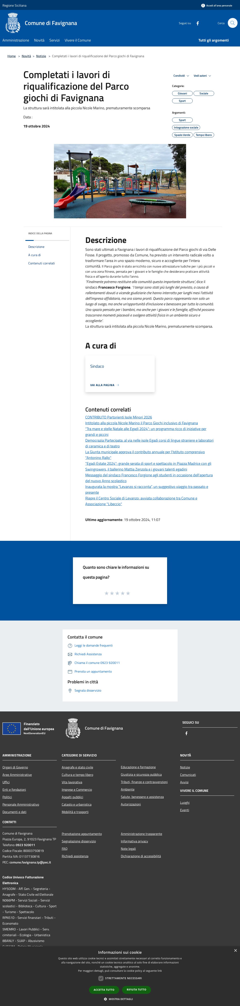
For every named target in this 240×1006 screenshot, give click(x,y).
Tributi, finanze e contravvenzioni (144, 781)
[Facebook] (196, 23)
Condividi (181, 75)
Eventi (184, 809)
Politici (7, 796)
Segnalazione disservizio (79, 841)
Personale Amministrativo (20, 804)
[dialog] (120, 976)
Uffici (6, 782)
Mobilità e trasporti (75, 811)
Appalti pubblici (72, 796)
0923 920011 (25, 844)
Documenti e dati (14, 811)
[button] (120, 999)
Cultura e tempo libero (77, 774)
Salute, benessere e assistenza (142, 796)
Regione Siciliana (14, 5)
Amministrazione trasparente (141, 833)
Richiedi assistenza (75, 856)
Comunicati (188, 774)
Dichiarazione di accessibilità (141, 856)
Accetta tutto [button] (104, 990)
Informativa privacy (134, 841)
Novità (26, 56)
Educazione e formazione (138, 767)
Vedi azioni (203, 75)
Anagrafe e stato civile (77, 767)
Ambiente (127, 789)
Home (11, 56)
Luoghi (185, 802)
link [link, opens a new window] (160, 971)
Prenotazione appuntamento (82, 833)
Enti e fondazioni (14, 789)
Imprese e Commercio (77, 789)
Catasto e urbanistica (76, 804)
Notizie (41, 56)
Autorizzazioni (131, 804)
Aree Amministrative (17, 774)
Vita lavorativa (72, 782)
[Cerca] (233, 23)
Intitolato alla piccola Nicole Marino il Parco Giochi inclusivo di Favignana (141, 423)
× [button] (235, 950)
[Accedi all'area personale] (217, 5)
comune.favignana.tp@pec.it (30, 862)
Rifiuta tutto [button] (136, 989)
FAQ (65, 848)
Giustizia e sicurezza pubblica (141, 774)
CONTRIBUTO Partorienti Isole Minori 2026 (118, 417)
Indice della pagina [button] (40, 233)
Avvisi (184, 782)
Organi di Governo (15, 767)
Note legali (128, 848)
